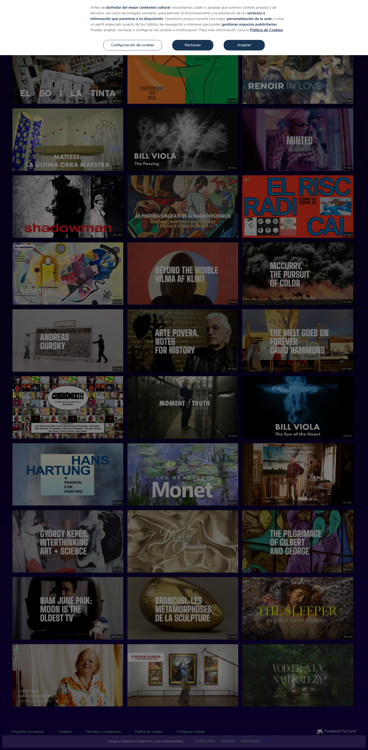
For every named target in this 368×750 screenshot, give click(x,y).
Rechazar (193, 44)
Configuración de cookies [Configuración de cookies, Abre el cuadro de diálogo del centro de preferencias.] (132, 44)
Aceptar (244, 44)
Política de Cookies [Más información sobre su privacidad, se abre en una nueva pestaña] (266, 29)
